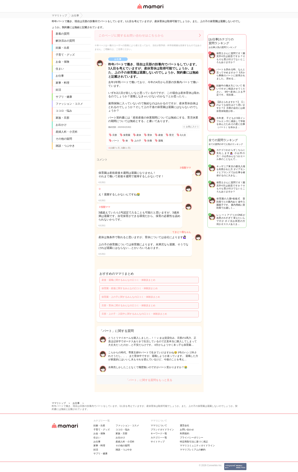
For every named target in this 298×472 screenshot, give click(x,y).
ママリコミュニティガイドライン (197, 445)
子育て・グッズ (65, 54)
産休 (138, 135)
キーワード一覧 (159, 433)
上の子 (137, 140)
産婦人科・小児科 (66, 131)
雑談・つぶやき (65, 145)
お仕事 (60, 75)
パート (115, 140)
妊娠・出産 (62, 47)
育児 (171, 135)
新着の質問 (62, 33)
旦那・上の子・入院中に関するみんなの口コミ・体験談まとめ (134, 313)
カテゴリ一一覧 (159, 437)
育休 (149, 135)
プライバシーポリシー (191, 437)
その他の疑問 (64, 138)
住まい (60, 68)
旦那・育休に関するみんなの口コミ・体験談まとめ (128, 305)
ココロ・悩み (64, 110)
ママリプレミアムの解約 (193, 449)
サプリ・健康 (64, 96)
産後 (160, 135)
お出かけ (61, 124)
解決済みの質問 (65, 40)
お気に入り (192, 126)
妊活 (58, 89)
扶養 (149, 140)
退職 (160, 140)
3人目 (183, 135)
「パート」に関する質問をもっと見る (149, 380)
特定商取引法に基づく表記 (194, 441)
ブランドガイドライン (162, 429)
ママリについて (159, 425)
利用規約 (184, 433)
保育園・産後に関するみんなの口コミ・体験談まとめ (130, 288)
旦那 (114, 135)
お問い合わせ (187, 429)
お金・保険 (62, 61)
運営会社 (184, 425)
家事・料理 (62, 82)
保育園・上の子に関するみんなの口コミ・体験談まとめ (131, 297)
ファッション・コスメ (69, 103)
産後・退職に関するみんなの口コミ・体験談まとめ (128, 280)
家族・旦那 (62, 117)
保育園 (126, 135)
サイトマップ (158, 441)
